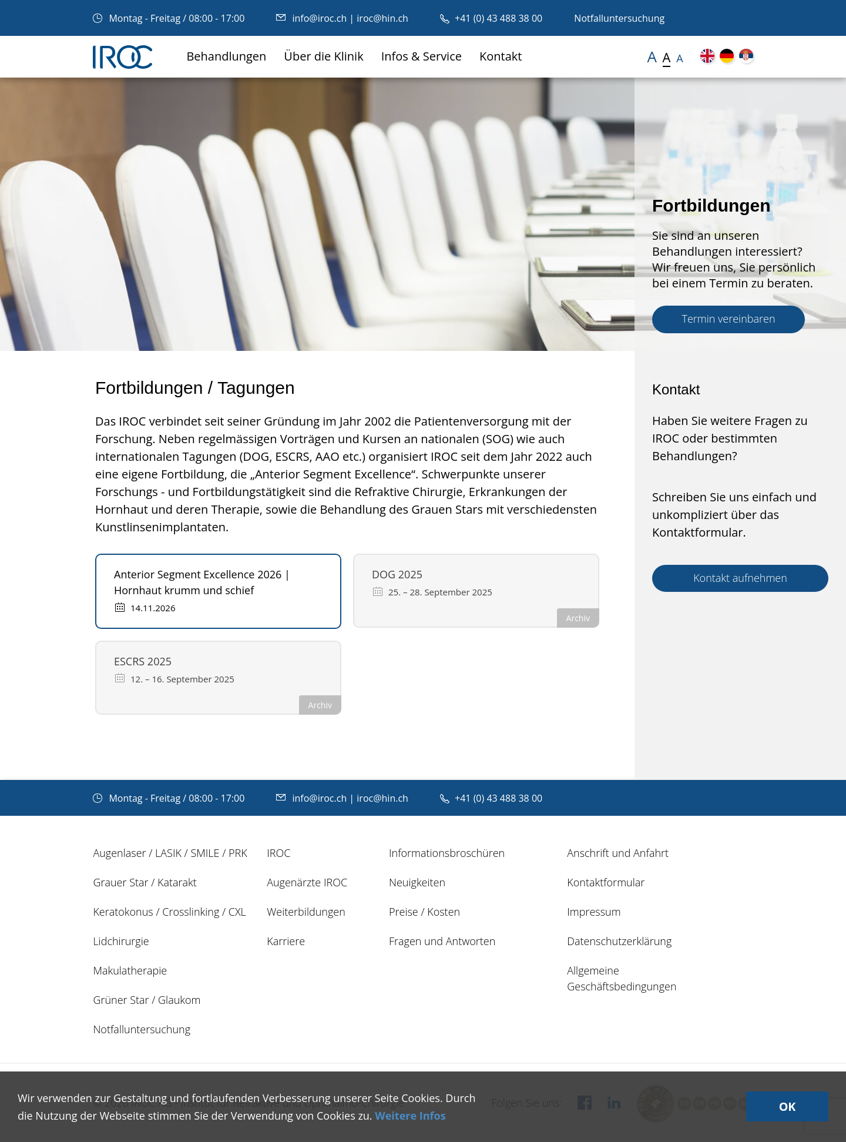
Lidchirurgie (121, 941)
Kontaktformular (605, 882)
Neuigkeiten (417, 882)
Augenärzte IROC (307, 882)
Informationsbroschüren (447, 853)
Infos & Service (421, 56)
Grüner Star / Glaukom (146, 1000)
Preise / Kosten (424, 912)
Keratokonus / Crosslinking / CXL (169, 912)
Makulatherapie (130, 970)
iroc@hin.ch (382, 18)
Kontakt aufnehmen (740, 578)
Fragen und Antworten (442, 941)
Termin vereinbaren (728, 319)
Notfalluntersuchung (619, 18)
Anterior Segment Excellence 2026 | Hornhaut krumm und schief (202, 582)
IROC (278, 853)
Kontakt (500, 56)
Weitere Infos (410, 1115)
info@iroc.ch (312, 18)
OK (786, 1106)
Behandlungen (226, 56)
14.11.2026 (145, 607)
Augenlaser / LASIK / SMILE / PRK (170, 853)
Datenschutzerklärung (619, 941)
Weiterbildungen (306, 912)
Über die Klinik (323, 56)
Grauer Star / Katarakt (144, 882)
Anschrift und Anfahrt (618, 853)
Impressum (593, 912)
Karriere (286, 941)
